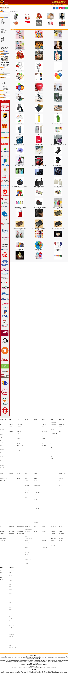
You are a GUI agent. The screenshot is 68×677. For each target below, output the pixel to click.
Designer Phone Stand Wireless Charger (20, 165)
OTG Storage (2, 502)
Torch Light (10, 461)
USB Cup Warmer (53, 443)
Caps (1, 420)
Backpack (18, 420)
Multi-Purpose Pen (61, 465)
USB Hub (52, 447)
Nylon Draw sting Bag (20, 249)
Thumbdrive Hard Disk (54, 496)
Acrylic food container (39, 60)
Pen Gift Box (60, 466)
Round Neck (2, 441)
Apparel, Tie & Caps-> (4, 18)
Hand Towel (2, 452)
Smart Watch (35, 491)
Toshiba (10, 559)
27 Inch (1, 532)
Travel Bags (60, 507)
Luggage (18, 431)
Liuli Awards (10, 425)
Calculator (43, 497)
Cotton (1, 438)
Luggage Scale (60, 500)
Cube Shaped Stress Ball (20, 91)
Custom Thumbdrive (53, 500)
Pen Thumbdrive (53, 511)
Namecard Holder (27, 471)
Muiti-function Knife (28, 515)
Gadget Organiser (19, 429)
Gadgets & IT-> (3, 24)
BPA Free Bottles (44, 421)
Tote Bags (10, 549)
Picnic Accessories (36, 480)
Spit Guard (1, 433)
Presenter (18, 462)
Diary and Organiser (44, 500)
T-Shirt (1, 434)
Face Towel (1, 450)
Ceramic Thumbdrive (53, 497)
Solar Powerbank (11, 500)
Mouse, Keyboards (53, 433)
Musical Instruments (36, 475)
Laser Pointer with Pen (20, 460)
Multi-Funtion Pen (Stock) (20, 500)
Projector (52, 438)
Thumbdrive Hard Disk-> (4, 47)
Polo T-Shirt (2, 437)
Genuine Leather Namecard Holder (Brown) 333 (19, 228)
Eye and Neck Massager (54, 429)
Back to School (16, 19)
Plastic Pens (60, 467)
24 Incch (1, 531)
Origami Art (35, 476)
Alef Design (10, 532)
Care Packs (35, 419)
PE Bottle (43, 434)
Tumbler (43, 439)
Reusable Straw (44, 435)
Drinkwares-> (3, 23)
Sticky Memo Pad (44, 515)
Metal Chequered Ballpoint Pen (58, 70)
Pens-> (2, 41)
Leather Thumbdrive (53, 506)
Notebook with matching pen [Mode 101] (19, 144)
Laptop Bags (18, 430)
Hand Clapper (58, 249)
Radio (51, 439)
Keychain (26, 510)
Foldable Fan (35, 465)
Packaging (2, 40)
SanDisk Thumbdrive (53, 512)
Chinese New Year (39, 19)
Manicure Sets (27, 511)
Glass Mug (43, 430)
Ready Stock (19, 496)
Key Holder (26, 466)
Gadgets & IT (52, 419)
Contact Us (2, 72)
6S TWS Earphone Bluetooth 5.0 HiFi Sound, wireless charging (20, 186)
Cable (1, 497)
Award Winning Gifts (11, 530)
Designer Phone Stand (20, 102)
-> (4, 25)
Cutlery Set (60, 497)
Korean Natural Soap (11, 582)
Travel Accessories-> (4, 48)
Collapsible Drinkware (45, 425)
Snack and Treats (36, 420)
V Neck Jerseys (2, 446)
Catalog (3, 4)
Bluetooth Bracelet (53, 421)
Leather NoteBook (11, 535)
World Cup (35, 501)
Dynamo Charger (2, 501)
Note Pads (43, 511)
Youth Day (62, 26)
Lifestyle (35, 457)
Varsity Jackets (2, 426)
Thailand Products (11, 587)
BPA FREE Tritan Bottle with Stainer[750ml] (58, 123)
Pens (59, 457)
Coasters (43, 424)
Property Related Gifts (37, 481)
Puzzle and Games (36, 482)
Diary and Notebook (28, 465)
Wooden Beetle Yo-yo (39, 81)
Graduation (62, 19)
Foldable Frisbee (20, 123)
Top (0, 4)
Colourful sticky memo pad (58, 133)
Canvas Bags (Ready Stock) (20, 497)
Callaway (10, 540)
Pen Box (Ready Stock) (20, 501)
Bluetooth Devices (53, 420)
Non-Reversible (2, 429)
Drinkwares (43, 419)
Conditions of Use (3, 71)
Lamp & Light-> (3, 35)
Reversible (1, 430)
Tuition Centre (50, 26)
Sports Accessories (36, 496)
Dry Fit (1, 439)
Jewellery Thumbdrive (53, 505)
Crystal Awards (11, 421)
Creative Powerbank (11, 497)
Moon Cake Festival (16, 26)
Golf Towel (1, 451)
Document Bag (19, 425)
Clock (34, 461)
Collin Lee (10, 572)
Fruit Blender (44, 429)
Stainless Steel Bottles (45, 436)
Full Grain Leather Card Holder (39, 112)
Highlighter (43, 506)
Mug (42, 431)
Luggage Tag (27, 467)
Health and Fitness (2, 461)
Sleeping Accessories (61, 505)
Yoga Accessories (36, 494)
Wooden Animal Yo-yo (20, 81)
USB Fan (52, 444)
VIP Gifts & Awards (11, 527)
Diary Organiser (44, 501)
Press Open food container (58, 60)
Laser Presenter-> (3, 36)
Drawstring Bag (19, 426)
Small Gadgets (27, 520)
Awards (10, 419)
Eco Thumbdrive (53, 502)
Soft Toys (35, 485)
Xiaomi (10, 563)
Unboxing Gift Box (36, 486)
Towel (1, 447)
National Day (27, 26)
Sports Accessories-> (4, 45)
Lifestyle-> (2, 38)
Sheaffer (10, 555)
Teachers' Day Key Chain (39, 70)
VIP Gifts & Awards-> (4, 50)
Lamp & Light (10, 457)
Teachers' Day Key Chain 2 (19, 70)
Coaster (26, 462)
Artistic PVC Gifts (27, 497)
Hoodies (1, 425)
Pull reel (26, 517)
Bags (18, 419)
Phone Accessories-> (4, 42)
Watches (35, 487)
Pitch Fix (10, 550)
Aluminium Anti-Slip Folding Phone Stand (19, 112)
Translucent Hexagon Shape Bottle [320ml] (20, 207)
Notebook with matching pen (39, 144)
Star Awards (10, 426)
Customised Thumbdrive (28, 500)
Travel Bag (18, 440)
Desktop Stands (2, 500)
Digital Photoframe (36, 478)
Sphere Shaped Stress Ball (58, 81)
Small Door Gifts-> (3, 44)
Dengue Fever (2, 460)
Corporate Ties (2, 421)
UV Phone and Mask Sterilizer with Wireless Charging (5, 87)
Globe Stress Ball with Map (38, 249)
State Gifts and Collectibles (12, 586)
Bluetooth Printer (53, 426)
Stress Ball (26, 524)
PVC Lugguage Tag (27, 501)
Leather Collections (28, 457)
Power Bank (10, 496)
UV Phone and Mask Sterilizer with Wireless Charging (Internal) (58, 144)
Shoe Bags (18, 435)
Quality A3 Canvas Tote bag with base (39, 186)
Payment (2, 69)
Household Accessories (37, 467)
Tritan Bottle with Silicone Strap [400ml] (39, 133)
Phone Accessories (3, 496)
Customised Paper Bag (20, 424)
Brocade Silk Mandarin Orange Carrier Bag (19, 60)
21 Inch (1, 530)
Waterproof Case (2, 507)
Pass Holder (27, 472)
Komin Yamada (11, 577)
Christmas (50, 19)
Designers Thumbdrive (53, 501)
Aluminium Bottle (44, 420)
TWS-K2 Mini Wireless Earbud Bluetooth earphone (39, 207)
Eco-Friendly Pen (61, 460)
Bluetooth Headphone (54, 425)
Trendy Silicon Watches (28, 506)
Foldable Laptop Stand (58, 112)
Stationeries (44, 496)
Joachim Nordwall (11, 576)
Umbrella (1, 527)
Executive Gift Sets (44, 505)
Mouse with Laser (19, 461)
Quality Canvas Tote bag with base (58, 186)
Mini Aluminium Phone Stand (58, 91)
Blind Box (2, 21)
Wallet (26, 476)
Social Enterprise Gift (28, 521)
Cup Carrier (43, 426)
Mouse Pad (52, 434)
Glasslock (10, 541)
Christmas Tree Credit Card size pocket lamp (5, 83)
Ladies (34, 471)
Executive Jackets (2, 424)
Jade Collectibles (11, 581)
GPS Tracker (52, 430)
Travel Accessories (61, 496)
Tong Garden (10, 558)
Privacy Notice (3, 70)
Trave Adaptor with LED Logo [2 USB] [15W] (5, 65)
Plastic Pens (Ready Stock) (20, 502)
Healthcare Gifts (2, 457)
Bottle (1, 535)
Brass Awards (10, 420)
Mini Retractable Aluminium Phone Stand (58, 102)
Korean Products (36, 470)
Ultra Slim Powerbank (12, 501)
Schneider (10, 553)
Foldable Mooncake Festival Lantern (58, 49)
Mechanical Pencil (61, 462)
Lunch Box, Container (37, 472)
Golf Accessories (36, 466)
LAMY (9, 545)
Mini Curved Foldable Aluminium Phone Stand (39, 102)
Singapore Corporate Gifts (12, 585)
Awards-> (2, 19)
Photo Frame (35, 477)
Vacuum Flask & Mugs (45, 440)
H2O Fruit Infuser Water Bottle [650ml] (58, 207)
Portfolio (26, 475)
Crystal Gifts (10, 564)
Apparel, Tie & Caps (3, 419)
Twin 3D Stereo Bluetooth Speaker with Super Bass (39, 165)
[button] (52, 4)
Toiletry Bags (18, 439)
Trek (9, 560)
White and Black (27, 522)
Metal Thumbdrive (53, 507)
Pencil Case (18, 434)
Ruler (26, 505)
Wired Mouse (52, 435)
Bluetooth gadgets (53, 424)
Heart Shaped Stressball (39, 91)
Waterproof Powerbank (12, 502)
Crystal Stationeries (11, 569)
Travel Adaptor (61, 506)
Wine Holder (19, 441)
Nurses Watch (35, 490)
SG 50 (9, 573)
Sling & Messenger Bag (20, 436)
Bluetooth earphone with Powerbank (58, 165)
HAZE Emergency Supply (3, 462)
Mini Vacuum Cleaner (45, 510)
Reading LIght (10, 460)
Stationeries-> (3, 46)
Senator (10, 554)
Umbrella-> (2, 49)
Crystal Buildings (11, 567)
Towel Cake (1, 455)
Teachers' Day (39, 26)
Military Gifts (2, 39)
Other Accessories (61, 502)
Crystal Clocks (10, 568)
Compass (35, 497)
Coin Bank (35, 462)
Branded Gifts (10, 531)
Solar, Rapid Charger (3, 506)
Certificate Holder (27, 460)
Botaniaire (10, 539)
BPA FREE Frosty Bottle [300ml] (39, 123)
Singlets (1, 445)
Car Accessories (36, 460)
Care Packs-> (3, 22)
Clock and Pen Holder (28, 461)
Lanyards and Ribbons (3, 432)
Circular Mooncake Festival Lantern (39, 49)
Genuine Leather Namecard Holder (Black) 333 (58, 228)
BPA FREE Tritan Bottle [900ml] (20, 133)
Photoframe (10, 537)
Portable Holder (2, 505)
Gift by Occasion (7, 4)
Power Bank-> (3, 43)
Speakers (52, 442)
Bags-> (2, 20)
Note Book (43, 502)
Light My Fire (10, 546)
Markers (60, 461)
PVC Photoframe (27, 502)
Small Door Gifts (27, 496)
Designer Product (11, 571)
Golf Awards (10, 424)
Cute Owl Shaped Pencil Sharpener (19, 49)
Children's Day (27, 19)
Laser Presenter (19, 457)
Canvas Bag (18, 421)
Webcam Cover (27, 525)
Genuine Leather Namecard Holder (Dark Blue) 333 (39, 228)
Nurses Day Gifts (2, 464)
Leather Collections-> (4, 37)
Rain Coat (1, 536)
